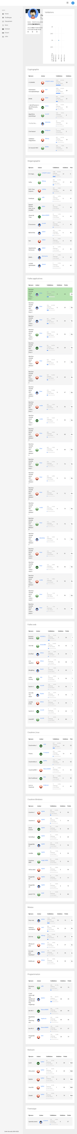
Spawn (44, 264)
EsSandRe (43, 644)
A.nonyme (46, 752)
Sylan (46, 97)
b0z (41, 677)
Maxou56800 (45, 215)
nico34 (47, 114)
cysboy (44, 189)
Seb (44, 777)
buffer (45, 760)
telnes (42, 653)
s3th (43, 197)
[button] (72, 3)
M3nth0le (47, 122)
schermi (45, 1120)
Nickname (45, 256)
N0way (47, 138)
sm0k (41, 405)
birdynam (47, 130)
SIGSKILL (43, 636)
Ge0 (46, 89)
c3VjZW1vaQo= (49, 81)
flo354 (42, 693)
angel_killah (44, 860)
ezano (47, 106)
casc (42, 927)
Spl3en (43, 998)
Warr (41, 293)
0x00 (42, 893)
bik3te (47, 146)
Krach (42, 669)
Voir (72, 294)
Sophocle (43, 1018)
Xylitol (43, 231)
